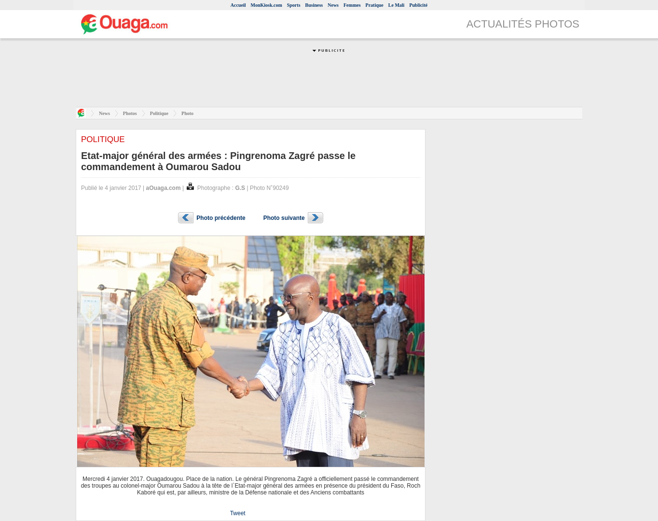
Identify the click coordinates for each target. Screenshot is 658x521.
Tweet (238, 513)
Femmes (352, 5)
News (333, 5)
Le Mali (396, 5)
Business (314, 5)
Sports (294, 5)
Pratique (375, 5)
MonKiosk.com (266, 5)
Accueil (238, 5)
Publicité (418, 5)
